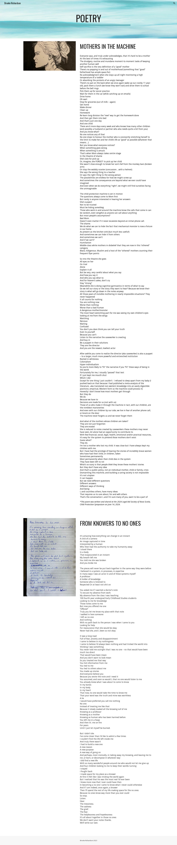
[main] (88, 19)
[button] (174, 3)
